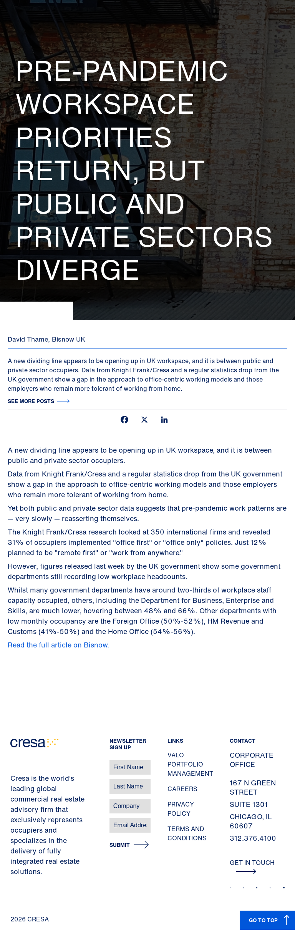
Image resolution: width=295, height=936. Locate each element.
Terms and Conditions (187, 833)
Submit (119, 845)
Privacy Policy (180, 809)
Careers (182, 788)
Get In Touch (252, 866)
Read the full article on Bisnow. (59, 645)
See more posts (31, 401)
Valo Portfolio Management (190, 764)
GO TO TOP (263, 920)
